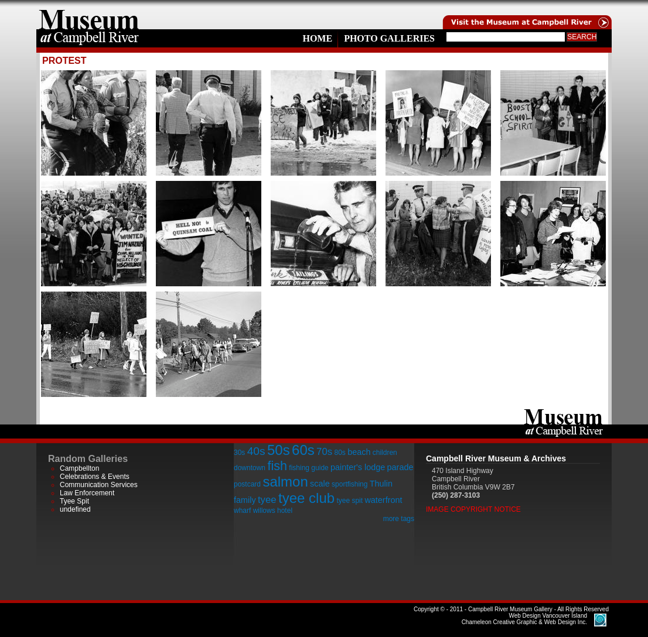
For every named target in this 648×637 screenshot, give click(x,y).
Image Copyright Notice (473, 509)
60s (303, 450)
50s (278, 450)
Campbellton (79, 468)
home (89, 14)
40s (256, 451)
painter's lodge (357, 467)
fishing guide (308, 468)
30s (239, 452)
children (385, 452)
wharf (242, 510)
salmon (285, 481)
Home (317, 38)
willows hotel (272, 510)
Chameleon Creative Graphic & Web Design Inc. (524, 618)
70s (324, 451)
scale (320, 483)
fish (277, 465)
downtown (249, 468)
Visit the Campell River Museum (526, 14)
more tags (398, 519)
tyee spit (349, 500)
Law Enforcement (87, 493)
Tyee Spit (74, 501)
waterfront (383, 500)
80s (339, 452)
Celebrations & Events (94, 476)
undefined (75, 509)
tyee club (306, 498)
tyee (267, 499)
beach (358, 452)
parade (400, 467)
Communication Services (99, 485)
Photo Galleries (389, 38)
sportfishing (349, 484)
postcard (247, 484)
